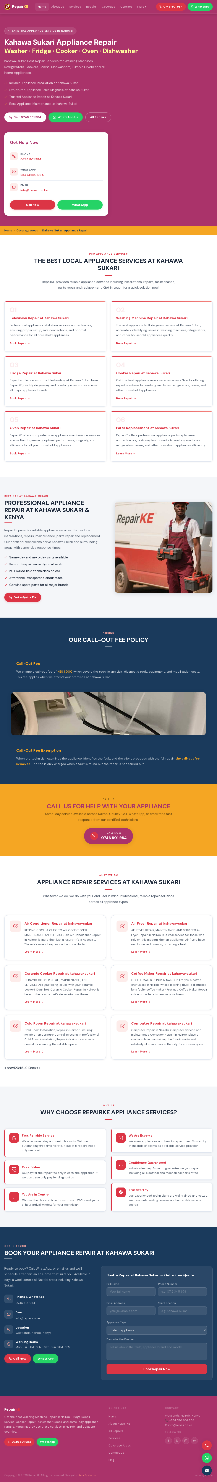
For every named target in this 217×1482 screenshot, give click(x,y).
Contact (126, 6)
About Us (57, 6)
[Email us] (207, 1470)
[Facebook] (168, 1440)
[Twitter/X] (177, 1440)
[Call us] (207, 1445)
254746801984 (32, 175)
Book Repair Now (156, 1369)
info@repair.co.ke (34, 190)
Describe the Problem (121, 1339)
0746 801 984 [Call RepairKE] (171, 6)
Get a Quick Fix (22, 597)
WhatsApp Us (65, 117)
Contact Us (116, 1452)
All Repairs (98, 117)
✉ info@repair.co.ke (178, 1425)
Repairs (91, 6)
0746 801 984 (30, 159)
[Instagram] (185, 1440)
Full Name (113, 1284)
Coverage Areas (119, 1445)
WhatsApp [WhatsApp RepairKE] (200, 6)
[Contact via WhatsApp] (207, 1458)
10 (29, 1068)
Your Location (167, 1303)
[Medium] (194, 1440)
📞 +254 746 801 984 (179, 1420)
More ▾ (141, 6)
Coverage (108, 6)
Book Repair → (20, 343)
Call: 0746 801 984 (25, 117)
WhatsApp (80, 205)
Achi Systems (87, 1475)
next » (35, 1068)
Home (42, 6)
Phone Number (167, 1284)
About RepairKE (119, 1423)
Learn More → (126, 453)
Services (75, 6)
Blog (111, 1460)
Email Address (116, 1303)
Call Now (32, 205)
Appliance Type (116, 1322)
